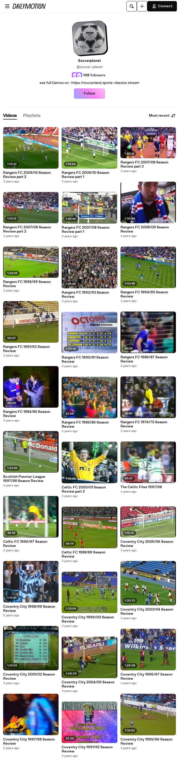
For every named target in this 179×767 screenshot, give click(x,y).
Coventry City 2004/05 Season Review (88, 684)
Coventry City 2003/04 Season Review (146, 611)
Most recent (162, 115)
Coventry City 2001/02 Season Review (29, 676)
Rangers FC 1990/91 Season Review (85, 359)
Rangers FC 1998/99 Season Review (27, 284)
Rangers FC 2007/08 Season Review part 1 (86, 230)
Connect (162, 6)
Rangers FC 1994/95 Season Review (144, 294)
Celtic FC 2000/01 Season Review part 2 (84, 489)
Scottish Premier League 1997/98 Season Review (24, 479)
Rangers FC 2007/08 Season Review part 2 (27, 229)
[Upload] (142, 6)
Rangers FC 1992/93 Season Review (85, 294)
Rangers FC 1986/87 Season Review (144, 359)
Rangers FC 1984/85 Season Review (26, 414)
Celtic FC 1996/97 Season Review (25, 544)
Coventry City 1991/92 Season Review (87, 749)
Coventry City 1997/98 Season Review (29, 741)
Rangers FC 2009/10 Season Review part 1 (85, 175)
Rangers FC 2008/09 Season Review (144, 229)
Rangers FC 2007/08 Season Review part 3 (144, 164)
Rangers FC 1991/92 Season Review (26, 349)
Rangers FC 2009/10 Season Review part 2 (27, 175)
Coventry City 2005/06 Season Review (146, 544)
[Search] (131, 6)
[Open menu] (7, 6)
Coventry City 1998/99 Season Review (29, 609)
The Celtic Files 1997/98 (141, 487)
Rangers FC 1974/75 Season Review (143, 424)
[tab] (10, 116)
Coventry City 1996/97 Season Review (146, 676)
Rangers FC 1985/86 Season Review (85, 424)
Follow (89, 93)
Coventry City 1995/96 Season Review (146, 741)
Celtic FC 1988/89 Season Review (83, 554)
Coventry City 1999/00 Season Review (88, 619)
